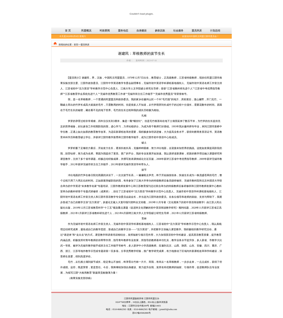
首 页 (68, 30)
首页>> (77, 44)
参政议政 (160, 30)
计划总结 (215, 30)
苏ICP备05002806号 (141, 313)
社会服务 (178, 30)
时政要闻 (105, 30)
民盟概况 (86, 30)
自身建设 (141, 30)
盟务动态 (123, 30)
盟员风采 (197, 30)
